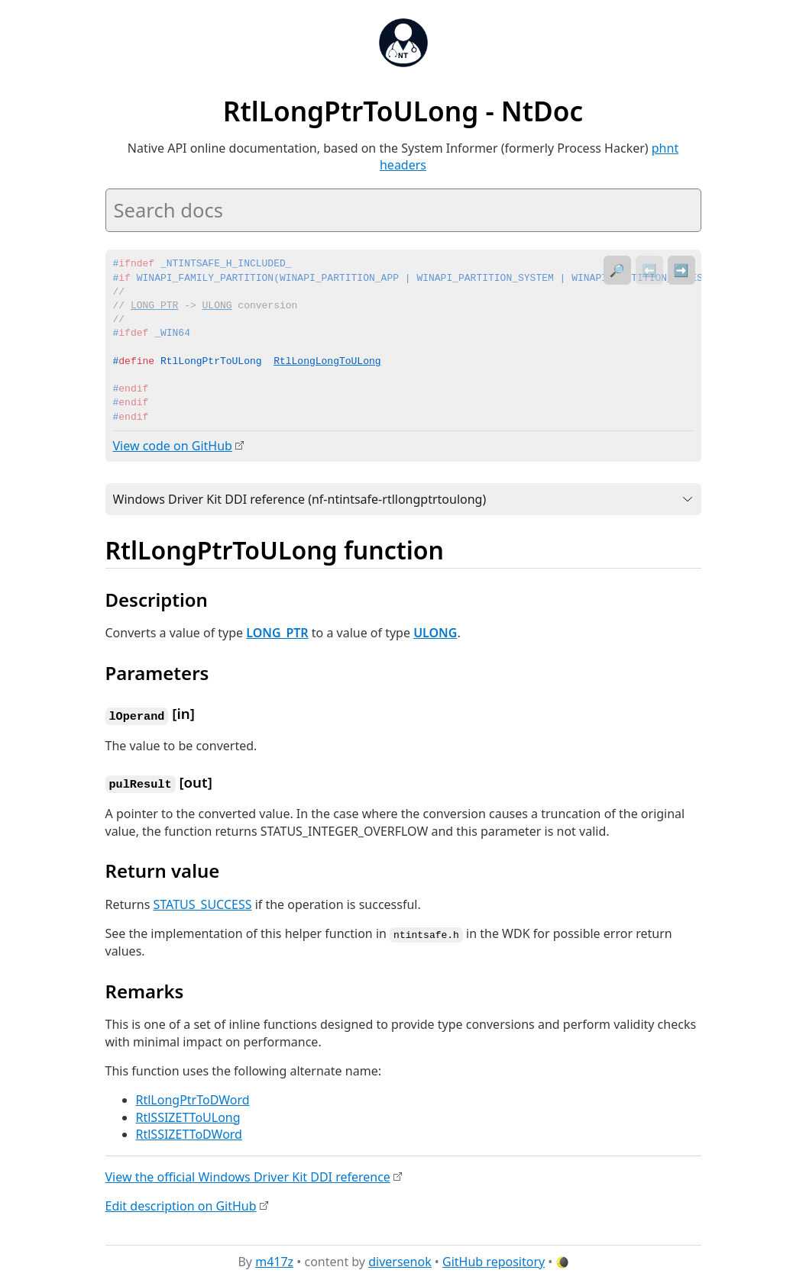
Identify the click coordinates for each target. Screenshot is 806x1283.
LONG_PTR (277, 632)
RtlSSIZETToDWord (189, 1131)
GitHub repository (493, 1259)
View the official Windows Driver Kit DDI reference (247, 1173)
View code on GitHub (172, 445)
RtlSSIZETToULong (188, 1114)
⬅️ (649, 270)
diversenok (400, 1259)
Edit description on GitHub (181, 1202)
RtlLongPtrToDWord (193, 1097)
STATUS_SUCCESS (202, 902)
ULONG (435, 632)
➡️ (681, 270)
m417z (274, 1259)
